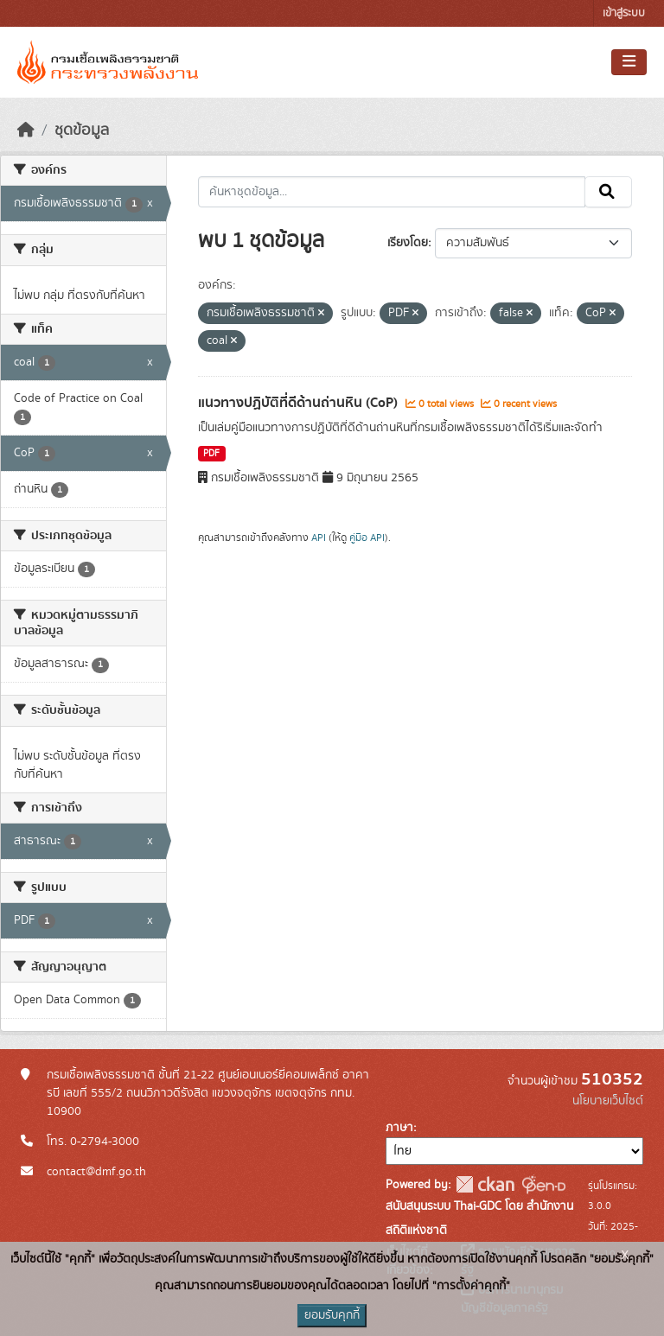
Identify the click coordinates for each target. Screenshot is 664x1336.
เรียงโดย (407, 242)
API (318, 537)
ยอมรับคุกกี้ (332, 1315)
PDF (211, 454)
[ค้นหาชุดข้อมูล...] (392, 191)
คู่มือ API (367, 537)
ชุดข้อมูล (81, 130)
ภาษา (399, 1127)
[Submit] (608, 191)
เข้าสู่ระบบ (624, 13)
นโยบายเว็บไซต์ (607, 1101)
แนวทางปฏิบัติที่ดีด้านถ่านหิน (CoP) (299, 402)
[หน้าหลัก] (26, 130)
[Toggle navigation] (629, 62)
